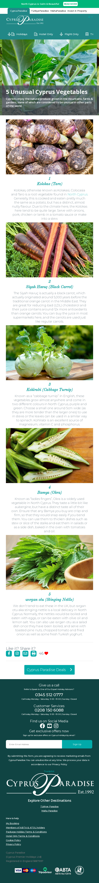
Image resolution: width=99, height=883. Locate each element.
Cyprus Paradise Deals (49, 670)
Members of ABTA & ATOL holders (25, 827)
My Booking (12, 823)
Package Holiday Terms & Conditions (26, 831)
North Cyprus (78, 194)
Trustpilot (49, 771)
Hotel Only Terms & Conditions (23, 836)
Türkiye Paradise (49, 806)
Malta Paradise (49, 810)
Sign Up (77, 744)
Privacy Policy (13, 844)
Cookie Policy (13, 840)
